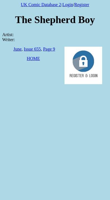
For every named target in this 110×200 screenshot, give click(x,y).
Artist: (8, 34)
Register (81, 4)
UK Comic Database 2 (41, 4)
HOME (33, 58)
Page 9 (49, 49)
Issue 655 (32, 49)
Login (67, 4)
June (17, 49)
